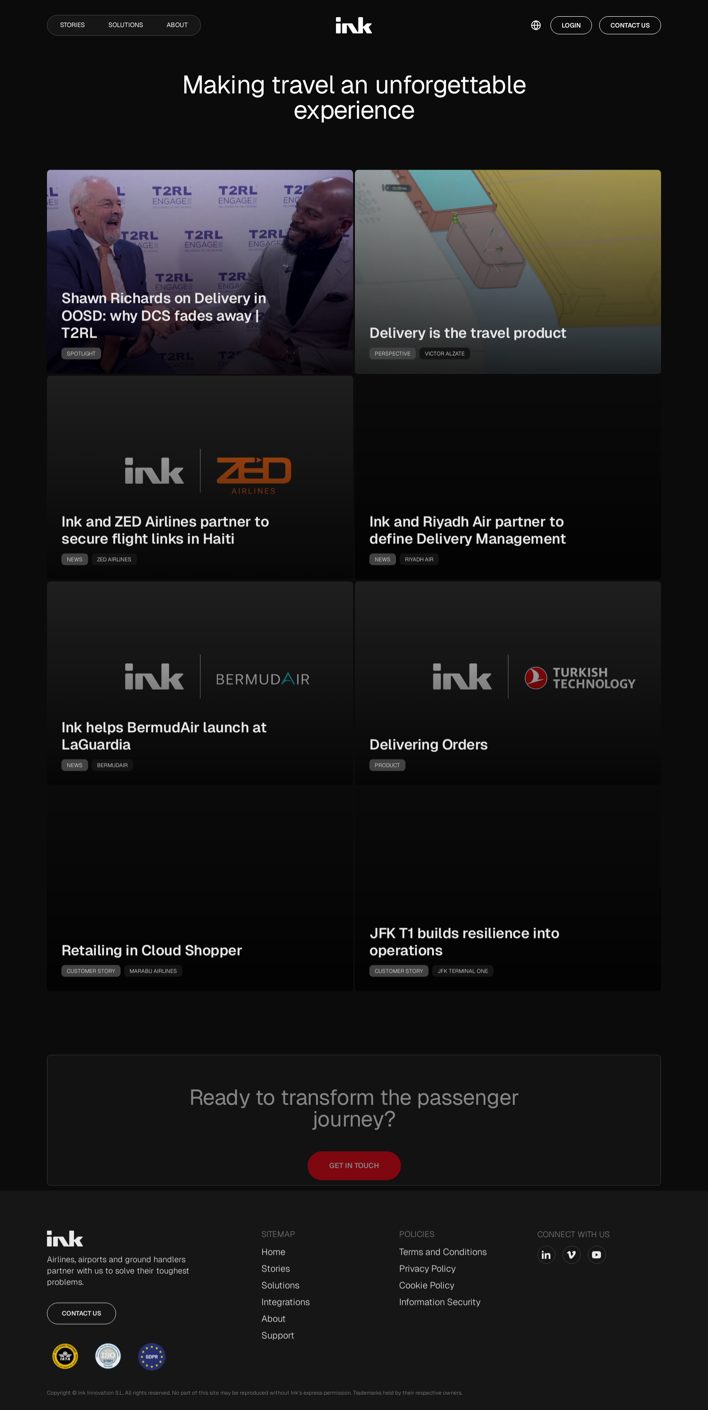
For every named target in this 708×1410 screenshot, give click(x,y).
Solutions (125, 25)
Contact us (81, 1317)
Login (571, 25)
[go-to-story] (200, 275)
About (177, 25)
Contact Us (630, 25)
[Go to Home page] (65, 1242)
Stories (72, 25)
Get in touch (354, 1182)
